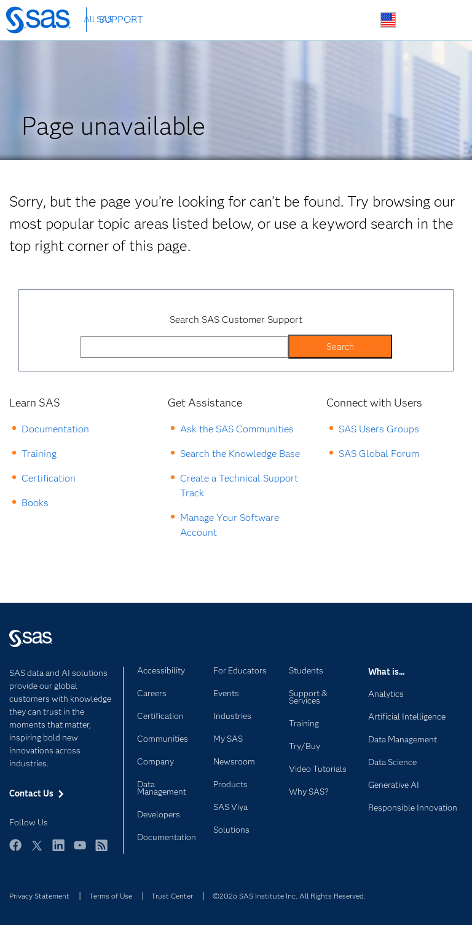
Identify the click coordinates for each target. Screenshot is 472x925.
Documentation (55, 429)
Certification (49, 478)
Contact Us (417, 20)
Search (359, 20)
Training (39, 453)
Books (35, 503)
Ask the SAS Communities (237, 429)
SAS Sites (446, 20)
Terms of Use (110, 895)
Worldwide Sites (388, 20)
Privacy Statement (39, 895)
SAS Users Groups (379, 429)
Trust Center (172, 895)
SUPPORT (121, 19)
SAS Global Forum (379, 453)
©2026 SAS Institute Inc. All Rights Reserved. (289, 895)
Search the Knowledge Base (240, 453)
